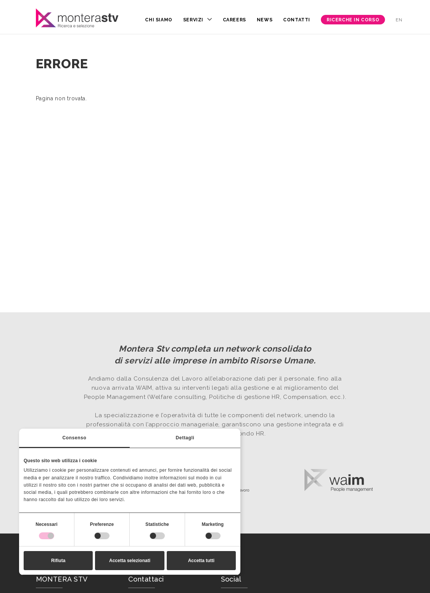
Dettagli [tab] (185, 437)
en (399, 19)
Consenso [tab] (75, 437)
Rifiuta (58, 560)
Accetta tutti (201, 560)
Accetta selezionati (129, 560)
